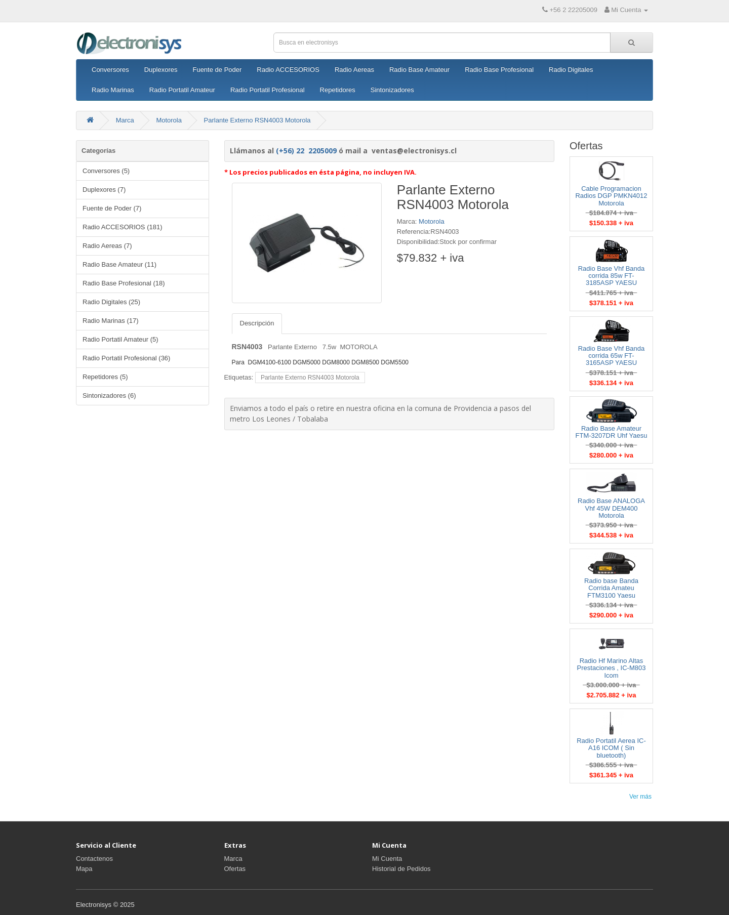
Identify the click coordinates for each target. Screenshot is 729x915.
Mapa (84, 868)
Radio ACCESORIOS (288, 69)
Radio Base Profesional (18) (124, 283)
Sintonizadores (392, 90)
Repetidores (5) (105, 377)
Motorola (169, 120)
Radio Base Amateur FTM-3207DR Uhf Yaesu (611, 432)
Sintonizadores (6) (109, 395)
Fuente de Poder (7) (112, 208)
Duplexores (161, 69)
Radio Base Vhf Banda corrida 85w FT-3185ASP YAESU (611, 276)
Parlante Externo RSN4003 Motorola (257, 120)
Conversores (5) (106, 171)
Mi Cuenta (387, 858)
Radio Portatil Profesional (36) (126, 358)
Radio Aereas (354, 69)
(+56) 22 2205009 (306, 150)
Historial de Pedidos (401, 868)
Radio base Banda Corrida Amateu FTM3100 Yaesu (611, 588)
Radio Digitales (571, 69)
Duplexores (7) (104, 189)
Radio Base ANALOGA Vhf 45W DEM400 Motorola (611, 508)
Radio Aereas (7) (107, 245)
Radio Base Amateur (419, 69)
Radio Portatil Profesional (267, 90)
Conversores (110, 69)
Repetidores (337, 90)
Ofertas (235, 868)
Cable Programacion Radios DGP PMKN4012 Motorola (611, 196)
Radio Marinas (113, 90)
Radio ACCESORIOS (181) (123, 227)
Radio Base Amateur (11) (119, 264)
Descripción (257, 323)
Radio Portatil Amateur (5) (120, 339)
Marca (125, 120)
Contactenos (94, 858)
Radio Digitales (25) (111, 302)
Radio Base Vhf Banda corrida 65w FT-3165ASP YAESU (611, 356)
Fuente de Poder (216, 69)
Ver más (640, 796)
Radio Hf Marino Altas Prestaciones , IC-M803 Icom (611, 668)
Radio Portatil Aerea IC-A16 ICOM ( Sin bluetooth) (611, 748)
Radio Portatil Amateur (182, 90)
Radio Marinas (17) (111, 320)
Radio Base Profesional (499, 69)
